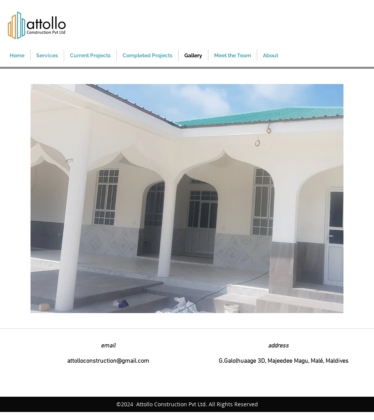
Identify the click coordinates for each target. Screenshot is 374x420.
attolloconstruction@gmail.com (108, 361)
